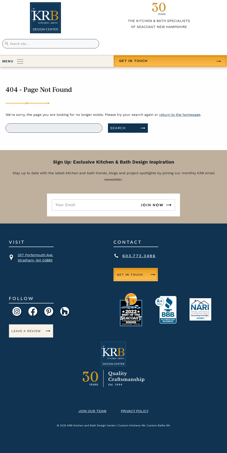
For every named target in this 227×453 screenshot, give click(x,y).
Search (118, 128)
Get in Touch (133, 61)
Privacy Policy (135, 411)
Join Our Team (92, 411)
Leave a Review (26, 331)
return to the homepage (179, 115)
